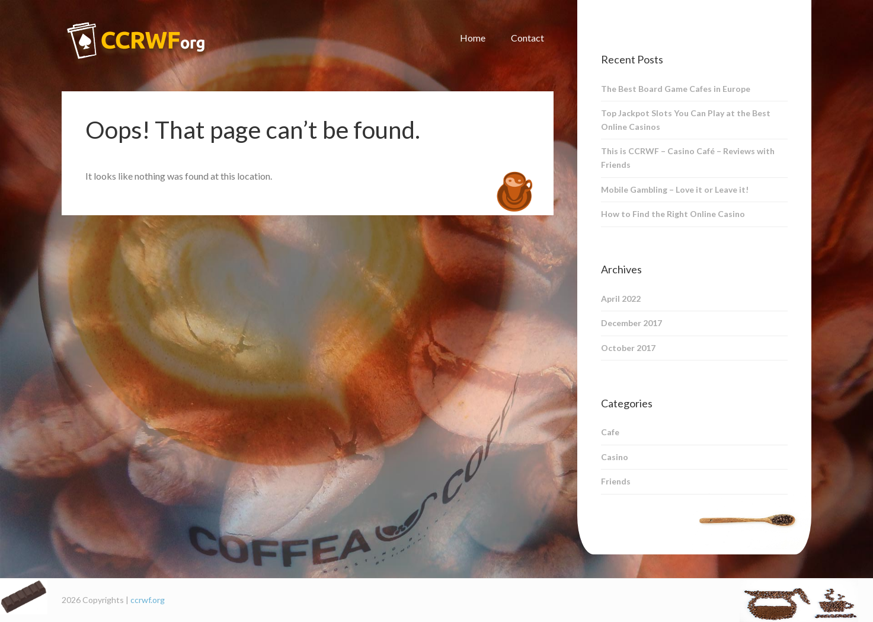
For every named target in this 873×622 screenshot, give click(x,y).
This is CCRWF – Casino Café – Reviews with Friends (688, 158)
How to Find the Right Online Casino (673, 214)
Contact (527, 37)
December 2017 (631, 323)
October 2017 (628, 348)
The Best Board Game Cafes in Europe (675, 89)
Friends (616, 481)
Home (472, 37)
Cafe (610, 432)
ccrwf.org (147, 600)
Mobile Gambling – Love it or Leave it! (675, 189)
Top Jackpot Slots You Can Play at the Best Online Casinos (685, 120)
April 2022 (621, 299)
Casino (614, 457)
